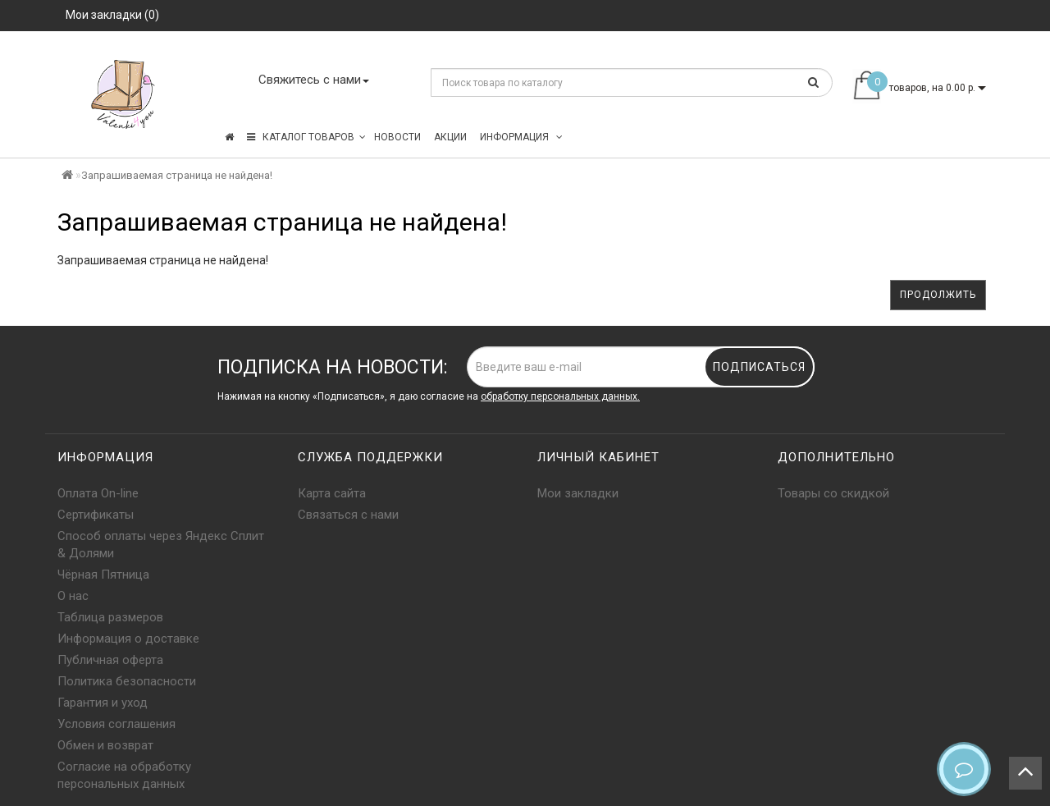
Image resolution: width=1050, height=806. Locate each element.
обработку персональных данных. (560, 396)
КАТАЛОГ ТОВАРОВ (306, 137)
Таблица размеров (110, 617)
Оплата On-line (98, 493)
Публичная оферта (110, 660)
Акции (450, 137)
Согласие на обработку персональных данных (124, 775)
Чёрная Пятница (103, 574)
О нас (73, 595)
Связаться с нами (348, 514)
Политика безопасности (126, 681)
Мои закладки (578, 493)
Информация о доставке (128, 638)
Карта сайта (332, 493)
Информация (521, 137)
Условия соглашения (116, 724)
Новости (397, 137)
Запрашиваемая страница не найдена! (176, 175)
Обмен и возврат (105, 745)
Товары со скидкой (833, 493)
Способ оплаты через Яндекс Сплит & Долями (160, 545)
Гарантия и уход (102, 702)
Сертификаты (95, 514)
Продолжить (938, 294)
